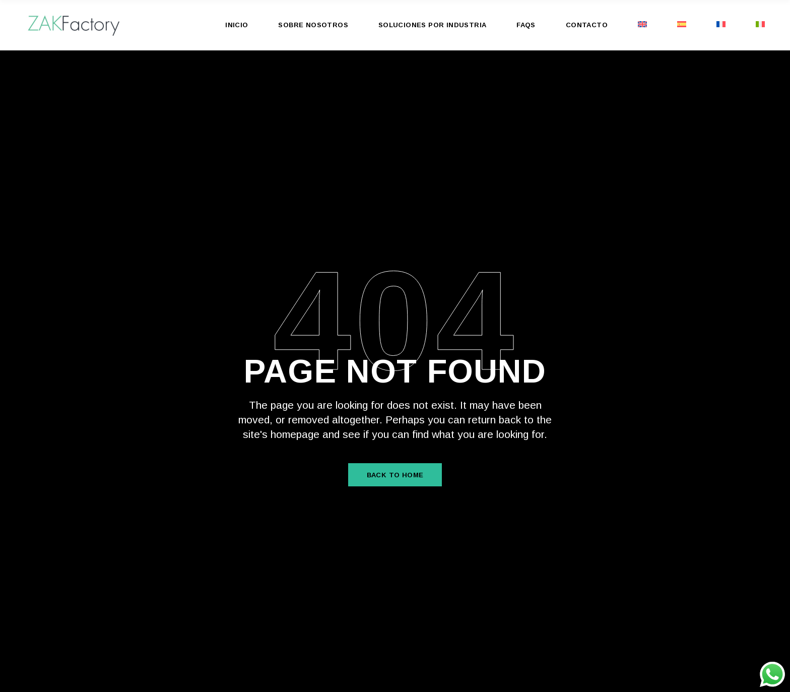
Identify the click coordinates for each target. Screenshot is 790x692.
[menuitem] (642, 25)
